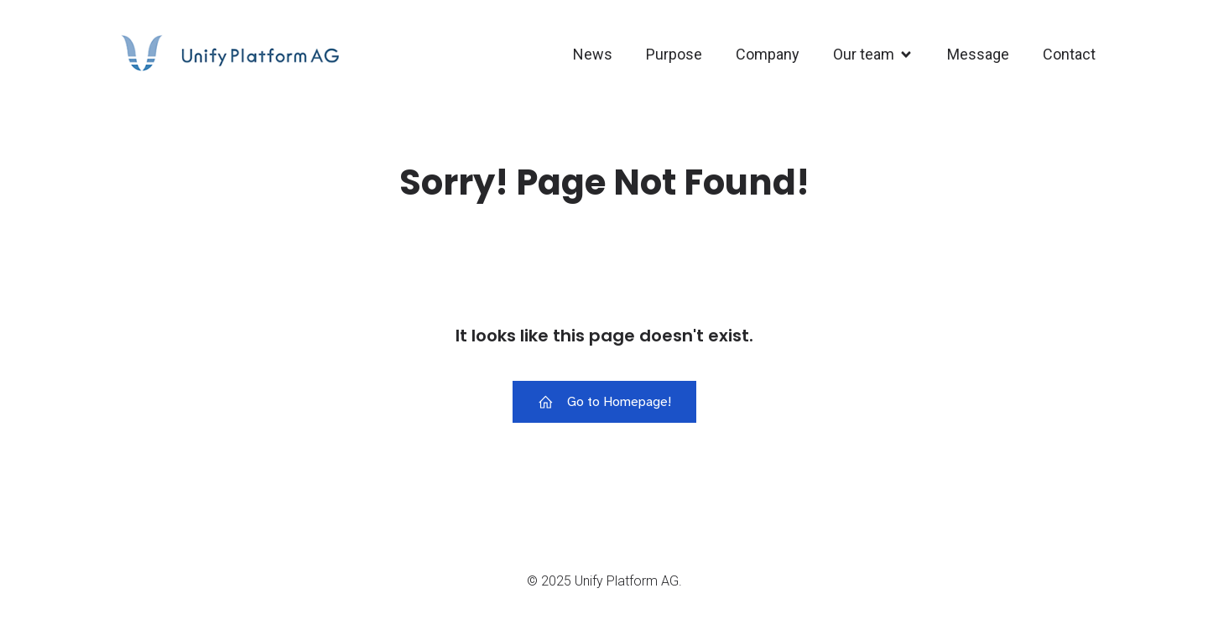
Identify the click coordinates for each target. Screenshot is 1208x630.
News (592, 54)
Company (767, 54)
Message (978, 54)
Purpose (674, 54)
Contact (1069, 54)
